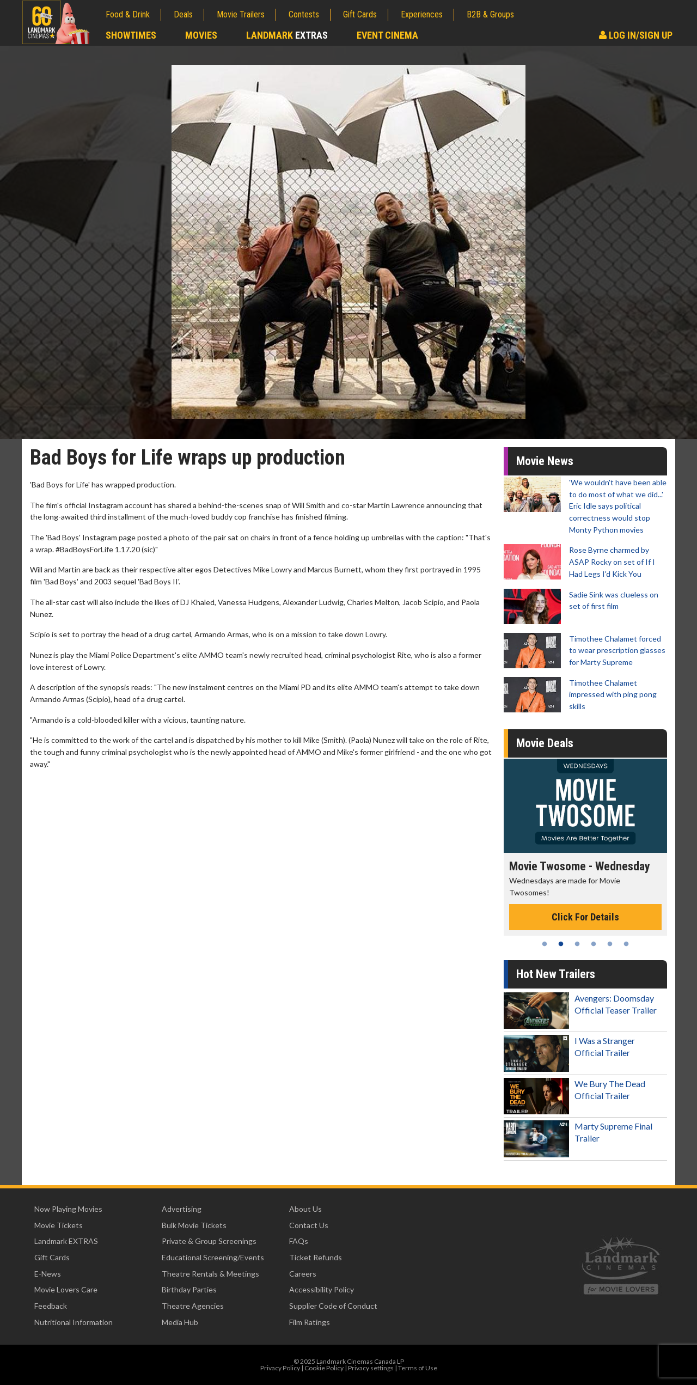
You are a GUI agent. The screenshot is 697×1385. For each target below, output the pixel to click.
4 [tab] (593, 943)
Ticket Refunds (315, 1257)
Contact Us (308, 1225)
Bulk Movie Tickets (194, 1225)
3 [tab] (577, 943)
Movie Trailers (241, 14)
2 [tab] (560, 943)
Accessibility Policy (321, 1289)
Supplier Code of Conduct (333, 1305)
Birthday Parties (189, 1289)
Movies (201, 35)
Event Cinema (387, 35)
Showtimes (131, 35)
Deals (183, 14)
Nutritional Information (73, 1322)
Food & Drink (128, 14)
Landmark (287, 35)
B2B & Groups (490, 14)
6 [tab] (626, 943)
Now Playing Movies (68, 1208)
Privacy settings (371, 1368)
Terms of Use (417, 1368)
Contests (304, 14)
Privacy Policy (280, 1368)
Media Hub (180, 1322)
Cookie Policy (324, 1368)
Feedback (50, 1305)
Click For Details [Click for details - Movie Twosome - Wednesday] (585, 917)
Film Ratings (309, 1322)
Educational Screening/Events (213, 1257)
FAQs (298, 1241)
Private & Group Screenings (209, 1241)
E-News (47, 1273)
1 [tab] (544, 943)
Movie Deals (544, 743)
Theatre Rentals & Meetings (210, 1273)
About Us (305, 1208)
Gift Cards (360, 14)
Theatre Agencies (193, 1305)
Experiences (422, 14)
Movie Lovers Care (65, 1289)
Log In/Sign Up (635, 35)
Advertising (181, 1208)
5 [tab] (609, 943)
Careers (302, 1273)
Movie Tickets (58, 1225)
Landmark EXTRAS (66, 1241)
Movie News (544, 461)
